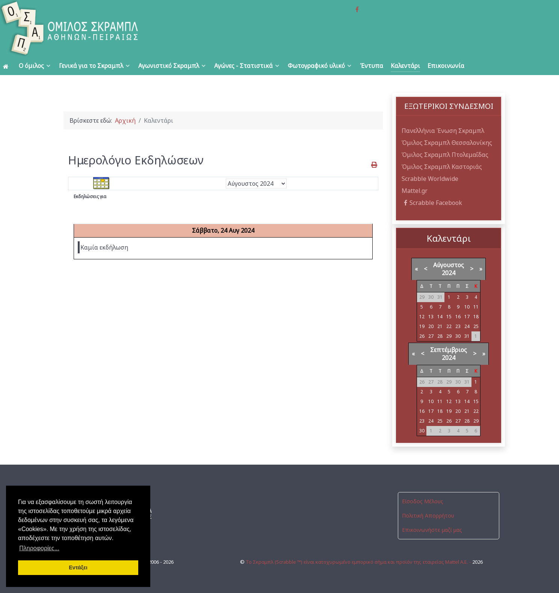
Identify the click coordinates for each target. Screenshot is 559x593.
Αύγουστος (448, 265)
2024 (448, 273)
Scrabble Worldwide (430, 179)
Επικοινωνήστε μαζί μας (432, 529)
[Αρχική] (7, 66)
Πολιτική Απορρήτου (428, 515)
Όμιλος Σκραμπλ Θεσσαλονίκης (447, 142)
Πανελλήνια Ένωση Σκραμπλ (443, 130)
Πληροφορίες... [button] (39, 548)
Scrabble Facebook (432, 203)
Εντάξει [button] (78, 567)
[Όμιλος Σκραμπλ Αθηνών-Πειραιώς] (112, 28)
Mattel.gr (415, 191)
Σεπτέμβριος (448, 350)
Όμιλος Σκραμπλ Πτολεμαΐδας (445, 155)
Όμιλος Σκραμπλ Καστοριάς (442, 167)
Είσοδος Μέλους (422, 501)
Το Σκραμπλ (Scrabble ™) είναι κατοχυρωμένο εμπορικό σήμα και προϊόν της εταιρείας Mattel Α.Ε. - (359, 561)
